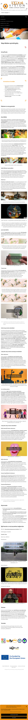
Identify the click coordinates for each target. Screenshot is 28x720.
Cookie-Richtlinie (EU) (5, 666)
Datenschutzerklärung (13, 666)
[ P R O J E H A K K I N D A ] (4, 27)
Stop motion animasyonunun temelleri (12, 529)
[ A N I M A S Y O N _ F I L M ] (14, 23)
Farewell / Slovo (4, 534)
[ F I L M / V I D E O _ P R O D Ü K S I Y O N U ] (14, 21)
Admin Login (14, 667)
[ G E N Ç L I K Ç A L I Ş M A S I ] (14, 25)
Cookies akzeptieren (14, 714)
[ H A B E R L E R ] (3, 19)
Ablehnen (14, 717)
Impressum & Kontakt (21, 666)
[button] (26, 706)
